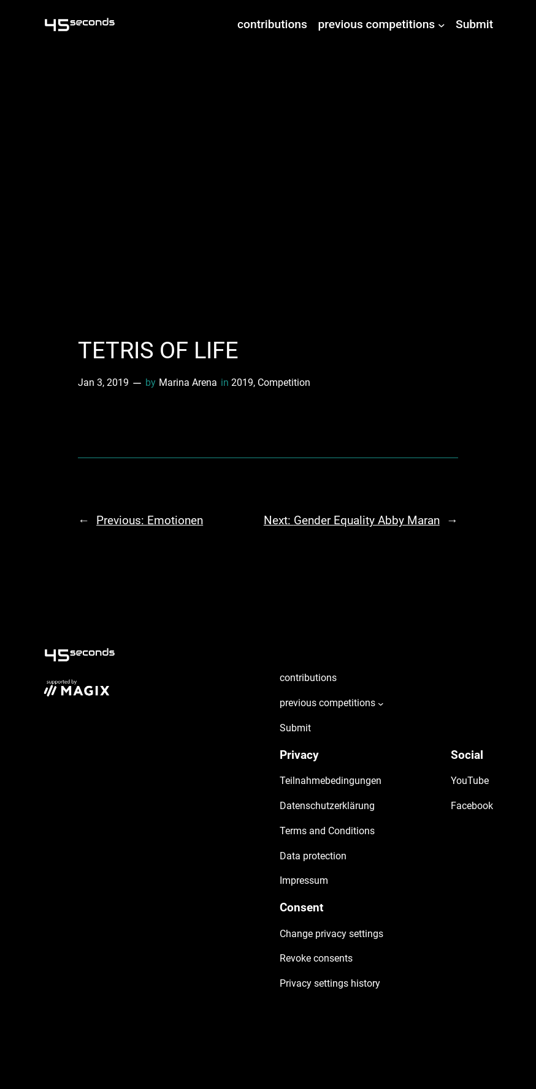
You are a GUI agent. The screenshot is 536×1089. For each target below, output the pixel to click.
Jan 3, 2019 (103, 382)
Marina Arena (188, 382)
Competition (284, 382)
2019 (242, 382)
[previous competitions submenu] (441, 24)
